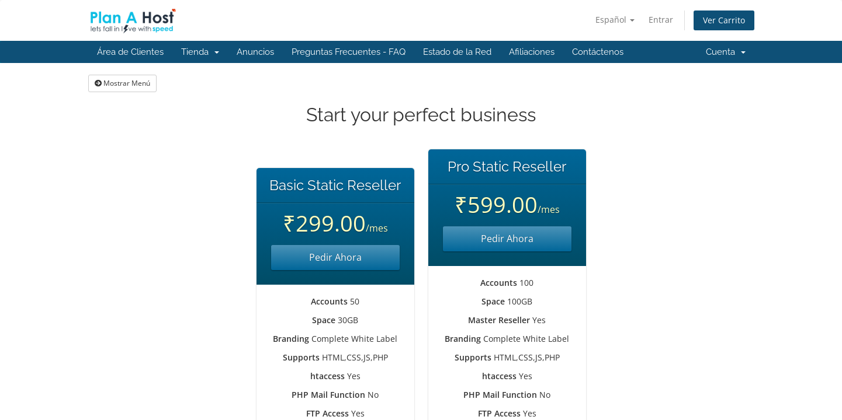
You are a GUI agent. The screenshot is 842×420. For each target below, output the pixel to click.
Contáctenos (597, 52)
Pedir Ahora (335, 257)
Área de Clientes (130, 52)
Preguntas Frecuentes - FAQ (349, 52)
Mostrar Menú (122, 83)
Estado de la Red (457, 52)
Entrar (661, 19)
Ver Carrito (724, 20)
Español (615, 19)
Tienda (200, 52)
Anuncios (255, 52)
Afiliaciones (532, 52)
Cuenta (726, 52)
